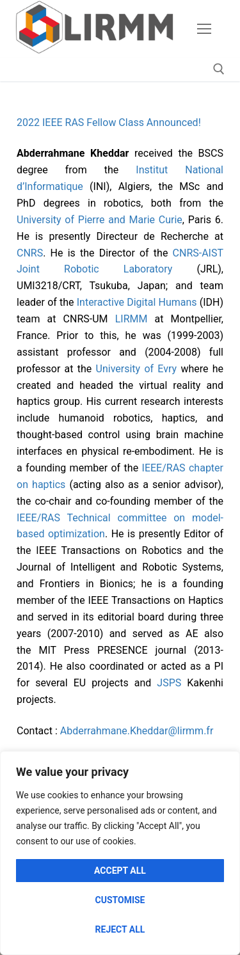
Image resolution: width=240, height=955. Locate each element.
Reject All (120, 929)
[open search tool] (219, 69)
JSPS (169, 683)
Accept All (120, 870)
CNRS (30, 253)
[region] (120, 853)
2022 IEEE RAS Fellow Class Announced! (109, 122)
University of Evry (136, 369)
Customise (120, 900)
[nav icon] (204, 28)
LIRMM (131, 319)
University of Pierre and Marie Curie (99, 220)
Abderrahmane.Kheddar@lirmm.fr (137, 731)
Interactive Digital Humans (137, 302)
